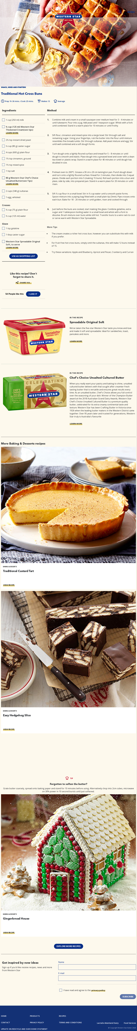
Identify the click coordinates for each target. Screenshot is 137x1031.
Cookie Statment (38, 1029)
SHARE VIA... (25, 282)
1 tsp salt (8, 171)
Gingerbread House (16, 918)
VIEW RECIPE (8, 585)
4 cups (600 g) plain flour (16, 152)
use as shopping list (23, 256)
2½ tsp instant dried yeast (16, 140)
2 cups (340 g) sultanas (15, 191)
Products (35, 1016)
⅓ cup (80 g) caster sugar (16, 146)
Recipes (62, 1016)
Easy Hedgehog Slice (17, 715)
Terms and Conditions (70, 1022)
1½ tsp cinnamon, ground (16, 158)
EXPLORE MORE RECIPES (69, 946)
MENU (131, 12)
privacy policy (98, 990)
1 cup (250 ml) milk (13, 119)
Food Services (130, 1023)
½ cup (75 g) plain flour (15, 209)
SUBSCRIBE (127, 996)
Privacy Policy (37, 1022)
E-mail (61, 973)
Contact (5, 1022)
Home (4, 1016)
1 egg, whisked (11, 197)
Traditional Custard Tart (18, 571)
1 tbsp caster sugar (13, 234)
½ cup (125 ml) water (14, 216)
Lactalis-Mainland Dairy (108, 1023)
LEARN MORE (12, 133)
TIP (71, 778)
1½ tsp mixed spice (13, 164)
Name (61, 962)
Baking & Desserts (10, 567)
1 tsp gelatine (10, 228)
